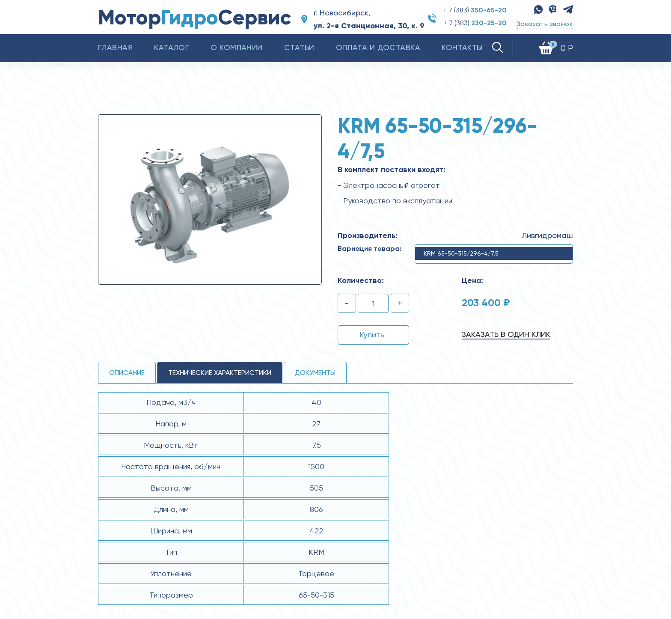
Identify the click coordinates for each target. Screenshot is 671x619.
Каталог (171, 47)
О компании (237, 47)
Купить (372, 334)
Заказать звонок (545, 24)
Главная (115, 47)
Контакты (462, 47)
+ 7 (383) (475, 10)
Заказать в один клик (506, 334)
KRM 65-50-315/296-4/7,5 (461, 253)
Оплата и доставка (378, 47)
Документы (315, 373)
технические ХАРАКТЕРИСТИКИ (219, 373)
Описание (127, 373)
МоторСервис (194, 17)
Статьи (299, 47)
